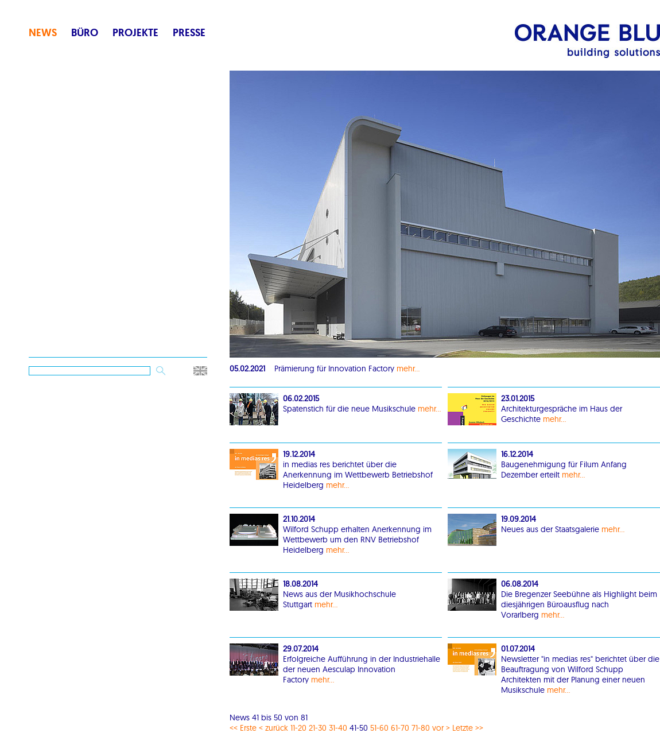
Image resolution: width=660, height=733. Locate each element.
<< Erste (243, 728)
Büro (84, 33)
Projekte (135, 33)
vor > (441, 728)
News (43, 33)
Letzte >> (467, 728)
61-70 (400, 728)
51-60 (379, 728)
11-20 (298, 728)
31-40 (338, 728)
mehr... (408, 368)
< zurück (273, 728)
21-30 (318, 728)
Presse (189, 33)
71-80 (420, 728)
